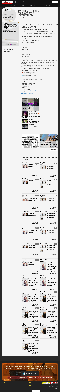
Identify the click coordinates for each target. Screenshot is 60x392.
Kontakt (4, 382)
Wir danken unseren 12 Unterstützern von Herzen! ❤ (30, 378)
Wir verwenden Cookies (26, 391)
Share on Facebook (27, 93)
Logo (30, 382)
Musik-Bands (33, 5)
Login (55, 2)
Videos (31, 2)
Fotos (25, 2)
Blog (53, 149)
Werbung (4, 384)
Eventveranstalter (46, 5)
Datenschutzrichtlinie (30, 384)
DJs (23, 5)
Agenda (17, 2)
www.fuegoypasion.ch (33, 91)
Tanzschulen (13, 5)
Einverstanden (36, 391)
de (50, 2)
